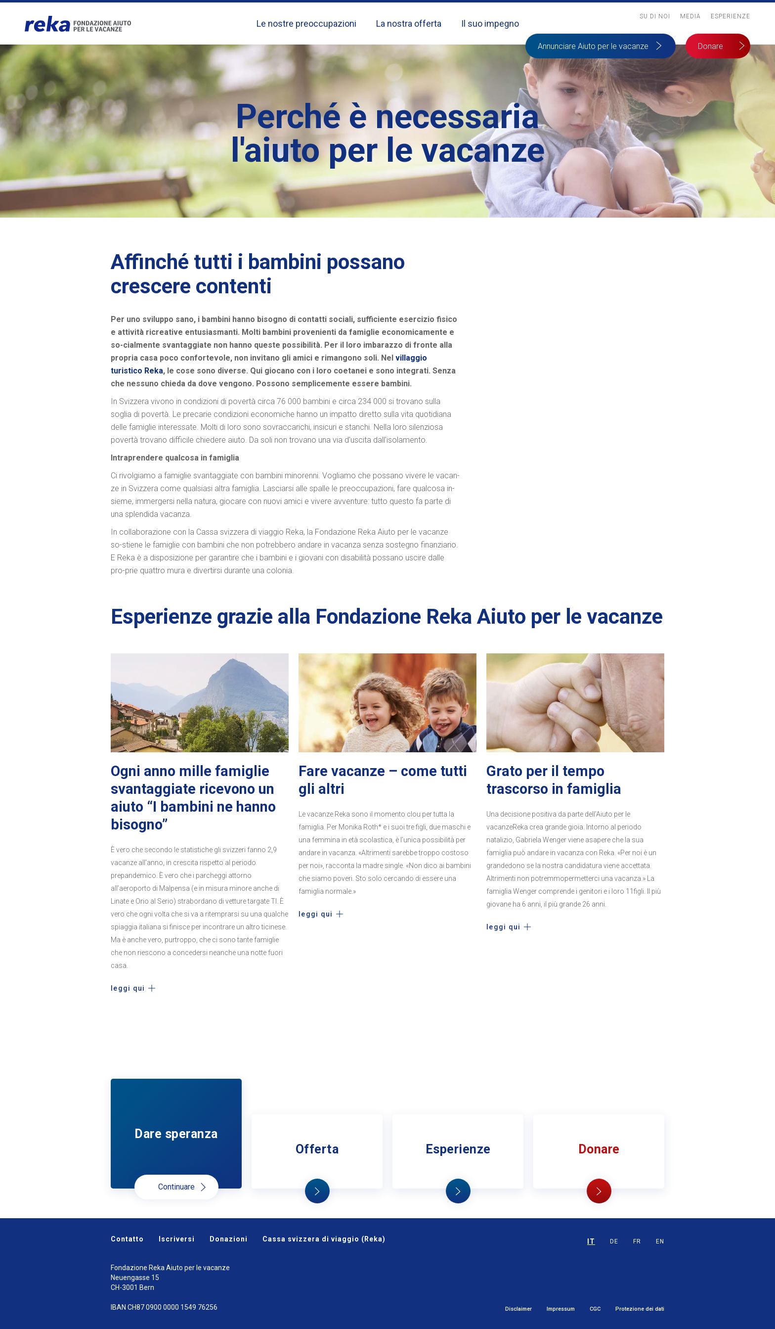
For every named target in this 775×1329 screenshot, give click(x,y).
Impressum (561, 1309)
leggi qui (128, 988)
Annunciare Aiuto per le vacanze (593, 46)
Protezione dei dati (639, 1309)
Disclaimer (518, 1309)
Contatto (127, 1239)
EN (660, 1241)
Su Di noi (655, 16)
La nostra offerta (408, 23)
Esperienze (730, 16)
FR (637, 1241)
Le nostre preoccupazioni (306, 23)
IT (591, 1241)
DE (614, 1241)
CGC (595, 1309)
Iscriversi (177, 1239)
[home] (78, 23)
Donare (710, 46)
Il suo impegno (490, 23)
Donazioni (229, 1239)
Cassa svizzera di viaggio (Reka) (324, 1239)
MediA (690, 16)
